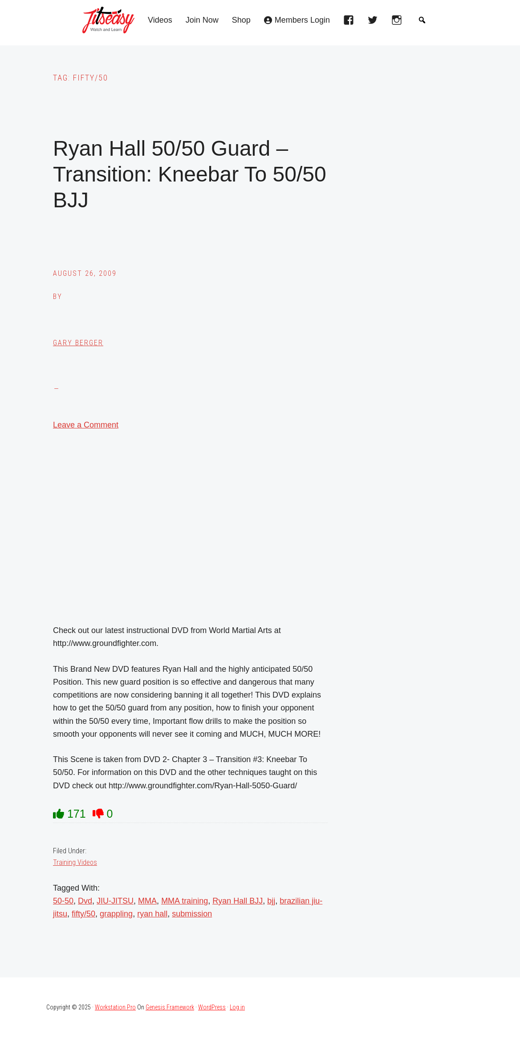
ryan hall (152, 913)
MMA (147, 900)
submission (192, 913)
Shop (241, 20)
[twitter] (374, 23)
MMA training (184, 900)
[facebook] (350, 23)
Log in (237, 1007)
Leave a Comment (85, 424)
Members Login (302, 20)
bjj (271, 900)
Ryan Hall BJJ (237, 900)
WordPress (212, 1007)
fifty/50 (83, 913)
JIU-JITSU (115, 900)
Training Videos (75, 862)
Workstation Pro (115, 1007)
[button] (422, 20)
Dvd (85, 900)
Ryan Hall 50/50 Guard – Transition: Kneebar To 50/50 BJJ (189, 174)
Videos (160, 20)
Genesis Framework (170, 1007)
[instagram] (398, 23)
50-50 (63, 900)
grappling (116, 913)
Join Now (202, 20)
